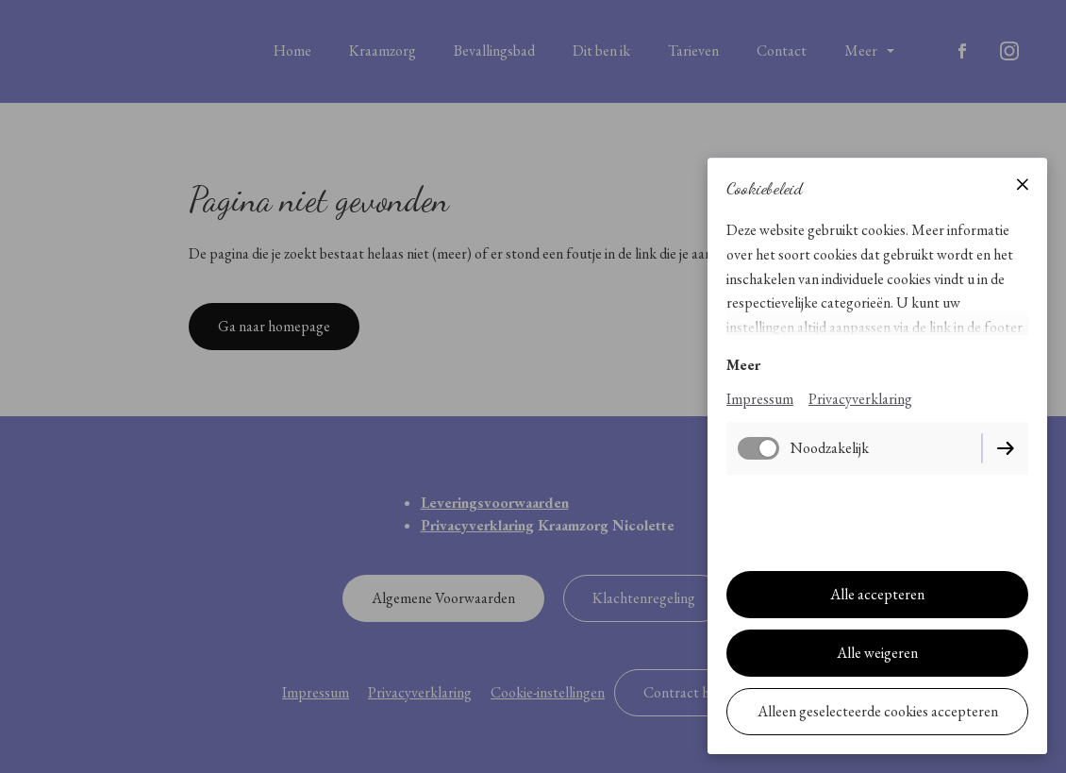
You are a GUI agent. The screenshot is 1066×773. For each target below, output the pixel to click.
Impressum (759, 399)
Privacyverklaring (860, 399)
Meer (743, 365)
